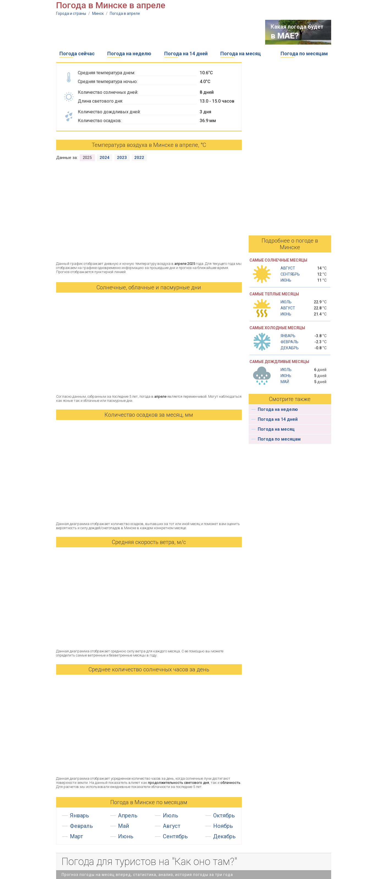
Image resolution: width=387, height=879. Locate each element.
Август (171, 826)
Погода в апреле (125, 13)
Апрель (128, 815)
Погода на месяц (240, 53)
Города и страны (71, 13)
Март (76, 836)
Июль (170, 815)
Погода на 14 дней (186, 53)
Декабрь (224, 836)
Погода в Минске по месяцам (148, 802)
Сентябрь (175, 836)
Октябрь (224, 815)
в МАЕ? (285, 35)
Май (123, 826)
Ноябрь (223, 826)
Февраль (81, 826)
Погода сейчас (77, 53)
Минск (98, 13)
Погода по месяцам (304, 53)
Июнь (125, 836)
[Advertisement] (156, 32)
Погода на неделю (129, 53)
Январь (79, 815)
